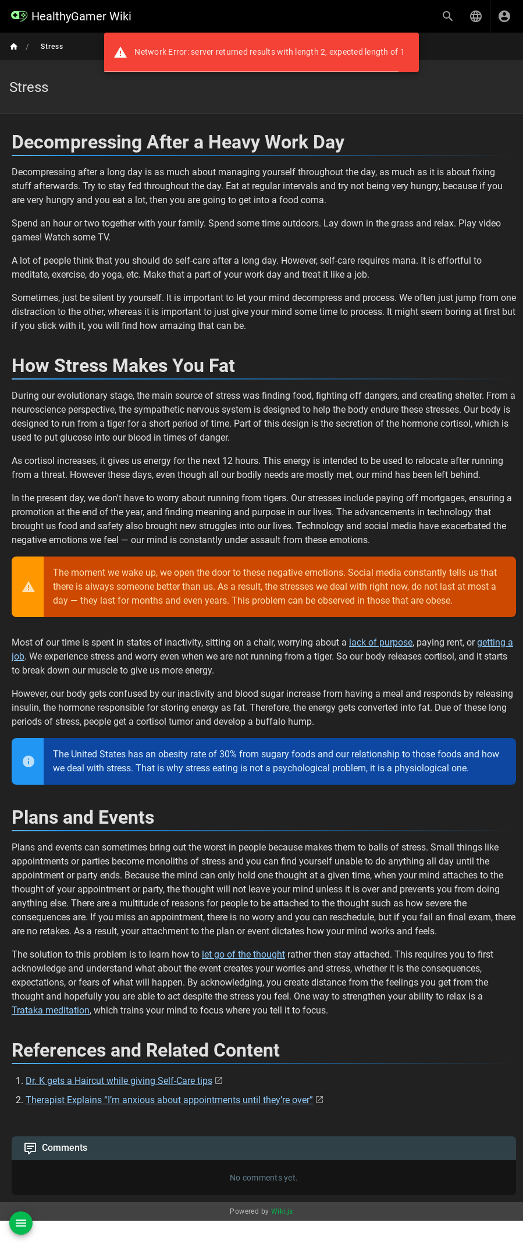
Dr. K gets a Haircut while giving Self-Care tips (119, 1080)
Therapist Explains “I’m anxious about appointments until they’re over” (169, 1099)
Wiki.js (282, 1211)
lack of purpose (380, 642)
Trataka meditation (51, 1010)
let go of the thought (243, 954)
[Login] (504, 16)
